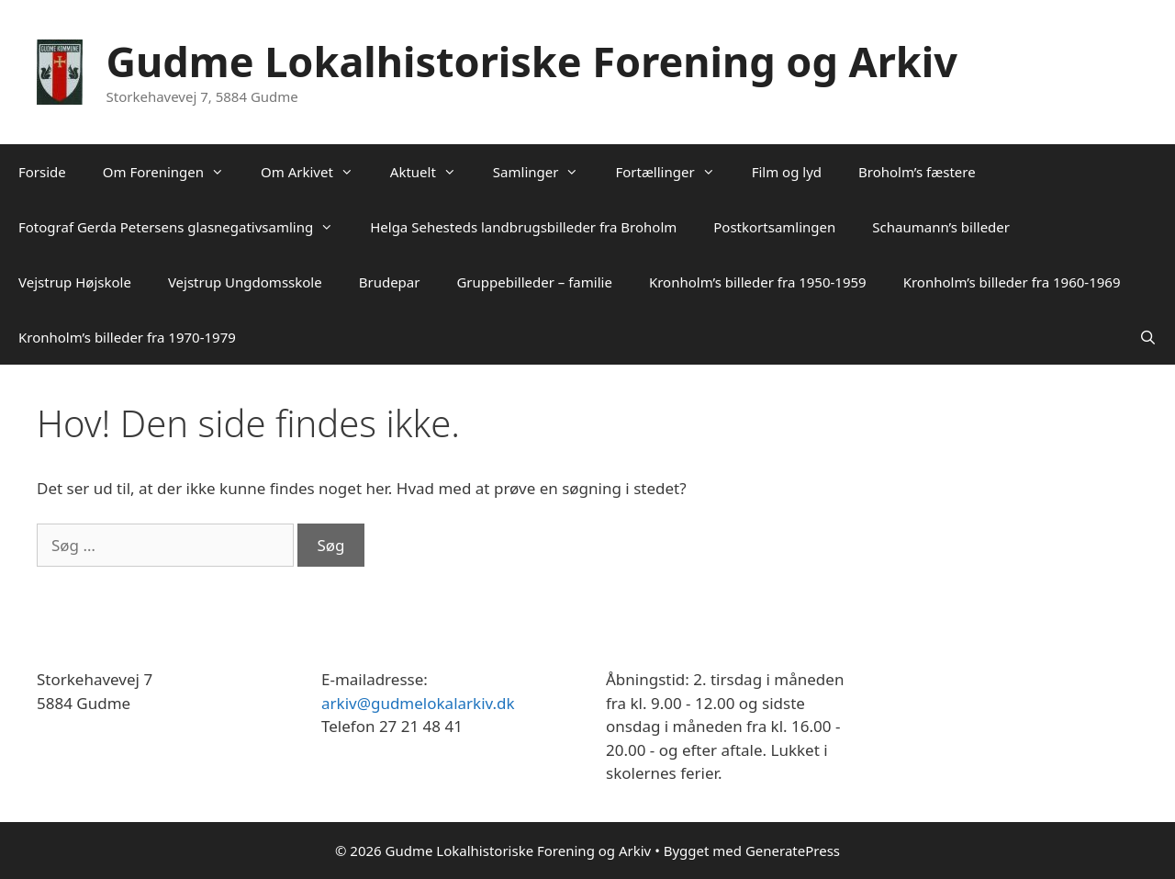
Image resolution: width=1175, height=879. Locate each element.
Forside (42, 172)
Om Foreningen (172, 171)
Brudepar (389, 282)
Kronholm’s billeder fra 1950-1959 (758, 282)
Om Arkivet (316, 171)
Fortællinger (674, 171)
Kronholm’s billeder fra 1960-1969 (1012, 282)
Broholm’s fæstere (917, 172)
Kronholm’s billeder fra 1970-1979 (127, 337)
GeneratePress (792, 850)
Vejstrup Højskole (74, 282)
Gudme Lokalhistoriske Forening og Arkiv (531, 61)
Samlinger (545, 171)
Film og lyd (787, 172)
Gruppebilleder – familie (533, 282)
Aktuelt (432, 171)
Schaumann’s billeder (941, 227)
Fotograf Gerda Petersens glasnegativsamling (185, 226)
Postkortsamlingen (774, 227)
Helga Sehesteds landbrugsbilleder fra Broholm (523, 227)
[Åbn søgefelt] (1148, 337)
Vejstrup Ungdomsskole (245, 282)
